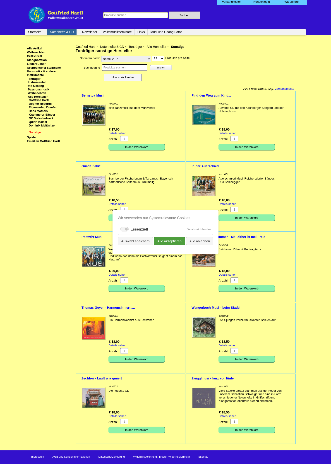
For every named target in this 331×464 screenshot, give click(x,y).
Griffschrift (34, 56)
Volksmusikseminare (117, 32)
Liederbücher (36, 64)
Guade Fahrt (91, 166)
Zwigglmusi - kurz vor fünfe (213, 378)
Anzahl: (113, 139)
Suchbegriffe (92, 67)
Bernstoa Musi (92, 95)
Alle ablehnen (199, 241)
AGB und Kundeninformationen (71, 456)
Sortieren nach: (90, 58)
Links (141, 32)
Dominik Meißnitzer (42, 125)
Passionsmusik (38, 89)
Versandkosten (284, 88)
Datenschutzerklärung (111, 456)
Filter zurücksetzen (123, 77)
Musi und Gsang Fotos (166, 32)
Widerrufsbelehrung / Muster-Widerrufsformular (161, 456)
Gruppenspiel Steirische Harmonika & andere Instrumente (44, 71)
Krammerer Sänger (42, 114)
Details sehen (117, 133)
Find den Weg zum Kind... (211, 95)
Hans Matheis (38, 111)
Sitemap (203, 456)
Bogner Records (40, 103)
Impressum (37, 456)
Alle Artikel (34, 48)
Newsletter (89, 32)
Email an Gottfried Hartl (43, 141)
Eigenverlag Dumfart (43, 107)
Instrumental (37, 82)
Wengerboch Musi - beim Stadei (216, 307)
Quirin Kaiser (38, 122)
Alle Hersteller (157, 47)
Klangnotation (37, 60)
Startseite (34, 32)
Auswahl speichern (135, 241)
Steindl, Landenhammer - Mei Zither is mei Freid (228, 237)
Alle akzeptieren (169, 241)
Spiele (31, 137)
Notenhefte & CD (62, 32)
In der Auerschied (205, 166)
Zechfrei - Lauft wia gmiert (102, 378)
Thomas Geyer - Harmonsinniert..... (108, 307)
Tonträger (135, 47)
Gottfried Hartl (86, 47)
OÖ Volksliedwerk (41, 118)
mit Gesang (36, 85)
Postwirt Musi (92, 237)
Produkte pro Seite (177, 58)
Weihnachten (36, 52)
